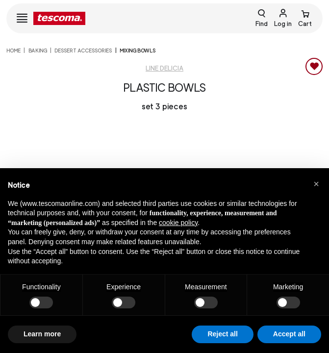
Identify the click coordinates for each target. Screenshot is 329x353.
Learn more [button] (42, 334)
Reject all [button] (222, 334)
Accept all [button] (289, 334)
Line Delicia (164, 68)
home (13, 50)
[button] (316, 184)
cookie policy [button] (178, 223)
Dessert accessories (83, 50)
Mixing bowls (137, 50)
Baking (37, 50)
